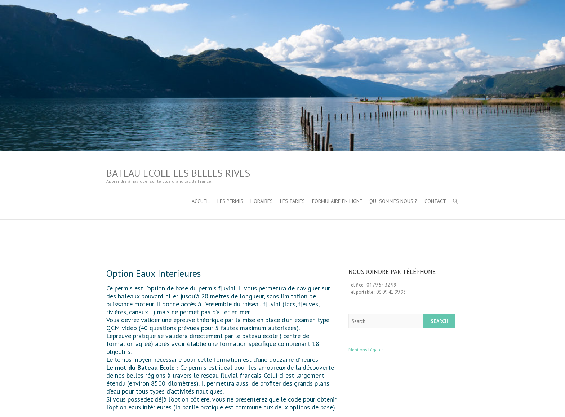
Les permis (230, 201)
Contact (435, 201)
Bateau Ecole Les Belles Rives (178, 173)
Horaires (261, 201)
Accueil (201, 201)
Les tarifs (292, 201)
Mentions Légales (366, 350)
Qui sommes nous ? (393, 201)
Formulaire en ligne (337, 201)
